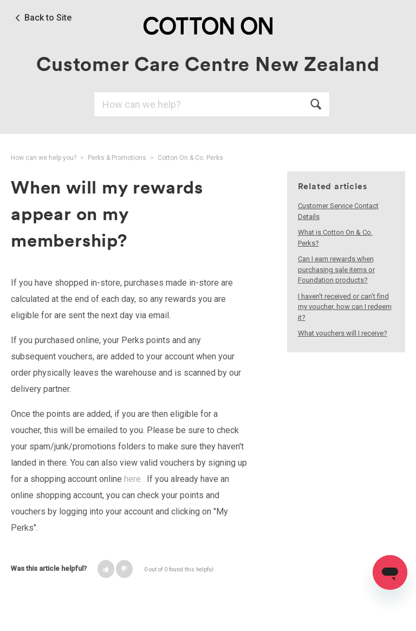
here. (133, 479)
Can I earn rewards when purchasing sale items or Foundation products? (336, 269)
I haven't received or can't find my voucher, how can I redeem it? (345, 306)
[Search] (212, 104)
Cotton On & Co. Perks (190, 158)
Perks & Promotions (117, 158)
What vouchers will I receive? (342, 333)
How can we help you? (43, 158)
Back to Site (48, 18)
